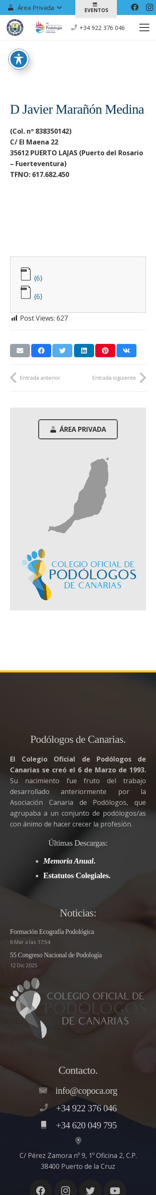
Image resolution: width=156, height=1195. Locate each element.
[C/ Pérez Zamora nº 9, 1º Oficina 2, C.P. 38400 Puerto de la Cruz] (78, 1141)
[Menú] (144, 27)
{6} (38, 278)
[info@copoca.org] (47, 1090)
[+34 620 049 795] (48, 1125)
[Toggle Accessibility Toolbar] (19, 42)
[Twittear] (62, 350)
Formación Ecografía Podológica (52, 931)
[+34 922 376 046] (48, 1108)
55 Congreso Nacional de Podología (56, 954)
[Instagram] (149, 7)
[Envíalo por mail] (20, 350)
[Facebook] (135, 7)
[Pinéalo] (105, 350)
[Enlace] (15, 27)
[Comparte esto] (41, 350)
